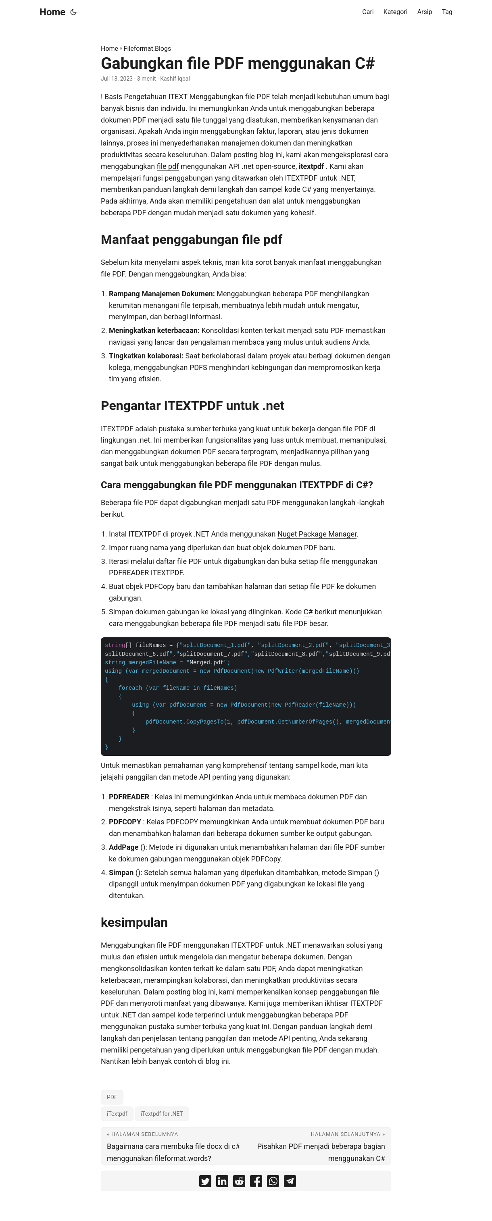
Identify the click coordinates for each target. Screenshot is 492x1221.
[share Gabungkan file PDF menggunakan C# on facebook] (256, 1183)
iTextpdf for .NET (162, 1114)
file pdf (168, 166)
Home (52, 12)
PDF (112, 1097)
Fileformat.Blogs (147, 48)
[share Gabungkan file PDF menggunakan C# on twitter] (205, 1183)
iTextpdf (117, 1114)
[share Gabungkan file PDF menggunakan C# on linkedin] (222, 1183)
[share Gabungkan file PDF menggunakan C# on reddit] (239, 1183)
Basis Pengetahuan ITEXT (146, 96)
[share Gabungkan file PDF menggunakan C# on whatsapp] (273, 1183)
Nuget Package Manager (316, 534)
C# (308, 611)
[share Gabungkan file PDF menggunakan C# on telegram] (290, 1183)
